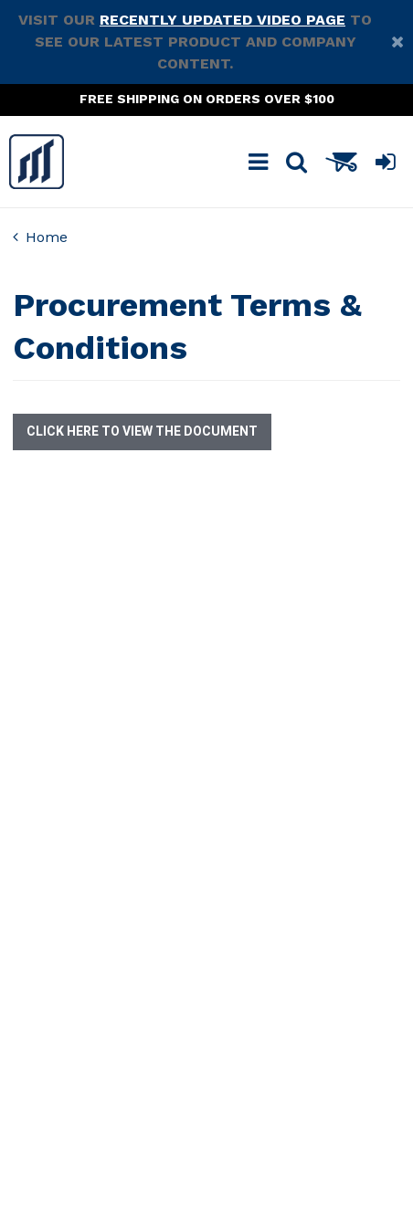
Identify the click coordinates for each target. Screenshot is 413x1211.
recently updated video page (222, 19)
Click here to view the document (142, 431)
